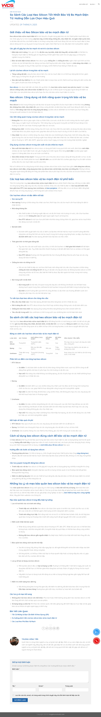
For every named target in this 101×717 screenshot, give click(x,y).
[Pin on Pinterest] (54, 628)
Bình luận (16, 669)
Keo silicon (14, 87)
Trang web (69, 686)
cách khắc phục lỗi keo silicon (51, 445)
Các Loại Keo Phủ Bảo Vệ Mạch (24, 621)
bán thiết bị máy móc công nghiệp (77, 493)
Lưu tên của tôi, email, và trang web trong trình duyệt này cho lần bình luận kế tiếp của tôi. (47, 695)
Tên (14, 686)
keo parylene (52, 188)
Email (41, 686)
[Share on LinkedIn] (57, 628)
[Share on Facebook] (43, 628)
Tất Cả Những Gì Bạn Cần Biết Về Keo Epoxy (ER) (30, 615)
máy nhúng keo (82, 453)
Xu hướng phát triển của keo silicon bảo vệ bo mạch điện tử (34, 618)
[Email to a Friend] (50, 628)
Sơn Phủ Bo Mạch (15, 12)
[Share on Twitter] (47, 628)
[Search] (99, 4)
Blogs (93, 4)
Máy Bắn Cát (83, 4)
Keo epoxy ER (17, 199)
